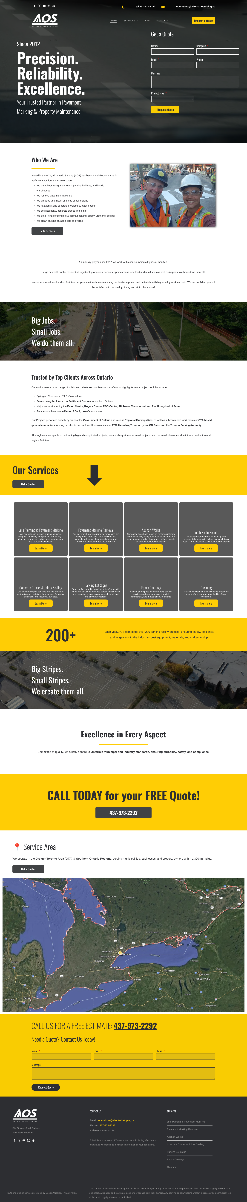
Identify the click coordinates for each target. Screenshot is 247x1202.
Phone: (200, 59)
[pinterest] (54, 6)
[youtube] (44, 6)
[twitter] (39, 6)
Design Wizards (53, 1193)
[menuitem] (114, 21)
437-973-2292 (107, 1125)
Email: (154, 59)
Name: (154, 46)
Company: (201, 46)
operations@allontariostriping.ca (116, 1120)
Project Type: (158, 93)
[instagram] (49, 6)
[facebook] (35, 6)
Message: (156, 73)
